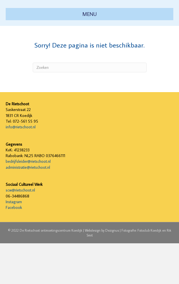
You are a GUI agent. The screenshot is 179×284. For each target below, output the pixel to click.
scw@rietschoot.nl (20, 230)
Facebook (14, 248)
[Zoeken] (90, 108)
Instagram (14, 242)
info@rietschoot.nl (21, 167)
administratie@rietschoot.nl (28, 207)
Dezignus (112, 271)
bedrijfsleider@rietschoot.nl (28, 202)
